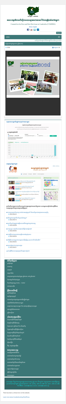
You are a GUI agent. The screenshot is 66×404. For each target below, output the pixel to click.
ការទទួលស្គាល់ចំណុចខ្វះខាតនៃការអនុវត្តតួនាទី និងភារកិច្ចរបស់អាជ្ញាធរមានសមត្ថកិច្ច (27, 212)
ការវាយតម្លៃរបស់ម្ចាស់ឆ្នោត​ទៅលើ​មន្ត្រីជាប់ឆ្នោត (18, 299)
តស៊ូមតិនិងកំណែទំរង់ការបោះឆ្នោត (15, 303)
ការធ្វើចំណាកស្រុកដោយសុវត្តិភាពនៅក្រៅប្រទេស (18, 234)
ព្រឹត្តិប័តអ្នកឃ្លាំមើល (12, 372)
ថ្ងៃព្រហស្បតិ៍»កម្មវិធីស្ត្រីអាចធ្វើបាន (15, 329)
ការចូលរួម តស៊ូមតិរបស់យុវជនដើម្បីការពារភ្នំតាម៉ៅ (19, 229)
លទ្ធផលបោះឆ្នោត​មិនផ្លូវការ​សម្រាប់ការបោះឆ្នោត (17, 122)
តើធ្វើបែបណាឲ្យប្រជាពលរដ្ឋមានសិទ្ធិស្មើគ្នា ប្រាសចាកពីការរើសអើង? (23, 240)
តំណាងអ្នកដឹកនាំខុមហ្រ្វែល (13, 280)
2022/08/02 (12, 242)
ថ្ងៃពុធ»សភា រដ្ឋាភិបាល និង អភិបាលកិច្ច (16, 326)
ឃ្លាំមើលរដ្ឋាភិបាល (11, 293)
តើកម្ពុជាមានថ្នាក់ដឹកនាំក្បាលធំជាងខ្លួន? (16, 218)
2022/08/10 (12, 219)
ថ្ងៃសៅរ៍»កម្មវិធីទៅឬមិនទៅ (13, 336)
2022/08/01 (12, 247)
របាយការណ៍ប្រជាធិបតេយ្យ (13, 359)
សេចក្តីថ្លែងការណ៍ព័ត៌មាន (13, 352)
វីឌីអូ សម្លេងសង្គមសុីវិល (12, 346)
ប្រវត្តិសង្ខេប (10, 263)
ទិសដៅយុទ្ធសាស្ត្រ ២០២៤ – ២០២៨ (16, 283)
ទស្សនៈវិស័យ (10, 273)
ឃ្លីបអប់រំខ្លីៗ (10, 342)
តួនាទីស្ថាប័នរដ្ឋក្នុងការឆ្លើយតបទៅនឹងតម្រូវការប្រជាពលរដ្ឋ (21, 223)
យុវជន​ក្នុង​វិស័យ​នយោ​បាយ (13, 309)
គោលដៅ (9, 270)
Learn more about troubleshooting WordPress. (16, 397)
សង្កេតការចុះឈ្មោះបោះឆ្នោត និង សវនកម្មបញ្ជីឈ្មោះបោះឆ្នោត (22, 306)
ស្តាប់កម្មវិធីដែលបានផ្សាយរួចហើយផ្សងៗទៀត (17, 251)
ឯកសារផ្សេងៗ (10, 375)
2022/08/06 (12, 231)
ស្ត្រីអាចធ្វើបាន (10, 313)
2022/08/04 (12, 236)
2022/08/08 (12, 225)
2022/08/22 (12, 214)
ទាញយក (55, 47)
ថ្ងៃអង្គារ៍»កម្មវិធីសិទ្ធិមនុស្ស (13, 323)
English (35, 27)
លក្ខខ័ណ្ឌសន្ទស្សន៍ (11, 296)
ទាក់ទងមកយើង (11, 286)
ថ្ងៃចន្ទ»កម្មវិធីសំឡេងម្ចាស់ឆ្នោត (14, 319)
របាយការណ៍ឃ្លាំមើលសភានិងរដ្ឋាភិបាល (16, 362)
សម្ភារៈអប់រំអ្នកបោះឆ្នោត (13, 369)
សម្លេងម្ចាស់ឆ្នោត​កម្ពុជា (11, 164)
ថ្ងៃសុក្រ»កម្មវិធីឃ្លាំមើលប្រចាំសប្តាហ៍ (15, 332)
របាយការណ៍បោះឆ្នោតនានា (13, 365)
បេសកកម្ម (9, 266)
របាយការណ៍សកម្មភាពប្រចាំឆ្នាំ (14, 356)
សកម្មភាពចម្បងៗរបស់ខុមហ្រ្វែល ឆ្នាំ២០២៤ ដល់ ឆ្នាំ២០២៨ (21, 276)
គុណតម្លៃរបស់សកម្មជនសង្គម (14, 245)
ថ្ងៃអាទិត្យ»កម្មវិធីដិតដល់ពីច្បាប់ (14, 339)
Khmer (30, 27)
